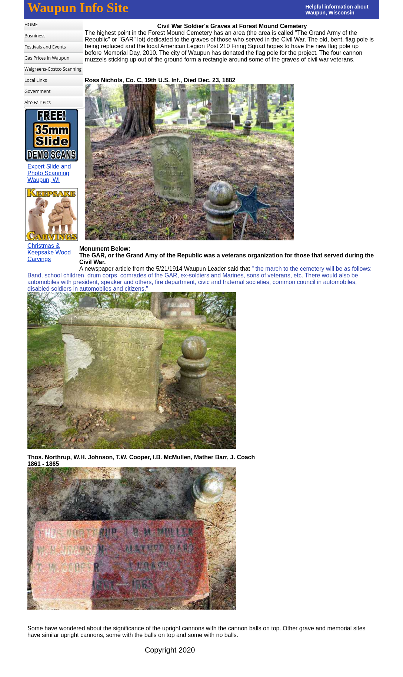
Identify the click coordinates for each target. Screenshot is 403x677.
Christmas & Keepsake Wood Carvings (49, 252)
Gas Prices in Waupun (46, 58)
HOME (31, 24)
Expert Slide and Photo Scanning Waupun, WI (49, 173)
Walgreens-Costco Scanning (52, 69)
